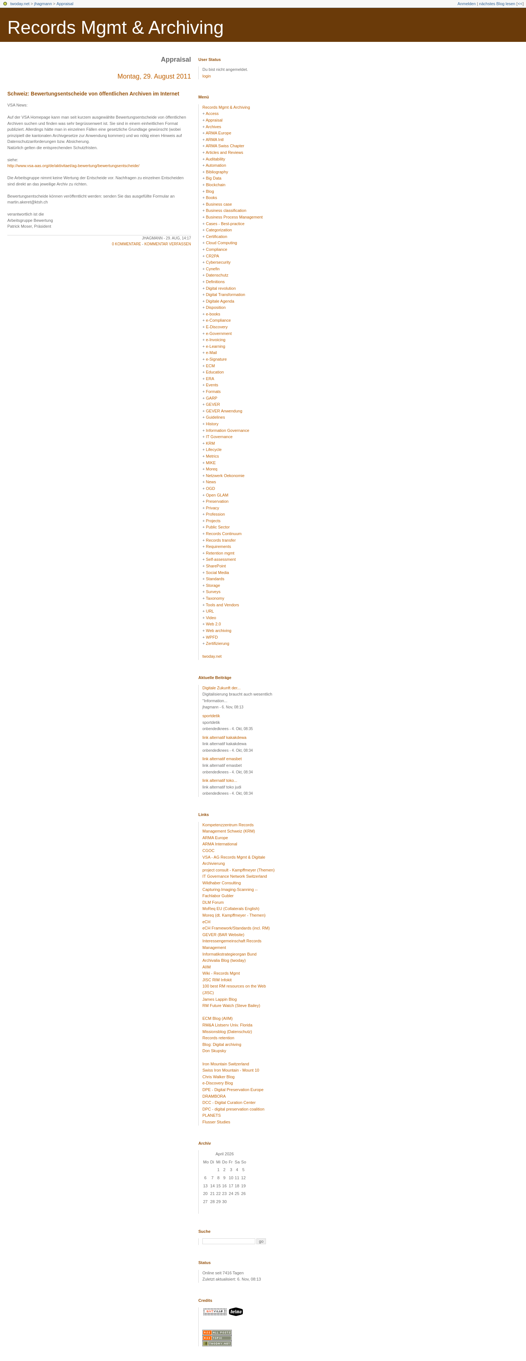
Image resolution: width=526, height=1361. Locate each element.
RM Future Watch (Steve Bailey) (231, 1005)
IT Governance (219, 436)
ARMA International (219, 844)
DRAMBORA (214, 1096)
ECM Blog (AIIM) (217, 1018)
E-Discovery (216, 327)
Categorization (219, 230)
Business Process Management (234, 217)
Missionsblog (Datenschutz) (227, 1031)
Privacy (212, 508)
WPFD (211, 637)
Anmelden (467, 3)
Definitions (215, 281)
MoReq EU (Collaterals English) (230, 908)
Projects (213, 521)
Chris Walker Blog (218, 1077)
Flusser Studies (216, 1122)
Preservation (217, 501)
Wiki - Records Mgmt (221, 973)
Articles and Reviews (224, 152)
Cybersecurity (218, 262)
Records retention (218, 1038)
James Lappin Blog (219, 999)
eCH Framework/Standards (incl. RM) (236, 928)
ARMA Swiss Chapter (225, 146)
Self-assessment (220, 559)
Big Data (213, 178)
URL (210, 611)
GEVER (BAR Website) (223, 934)
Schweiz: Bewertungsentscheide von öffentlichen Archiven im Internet (93, 94)
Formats (213, 391)
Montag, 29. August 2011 (154, 76)
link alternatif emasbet (222, 759)
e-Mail (211, 352)
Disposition (216, 307)
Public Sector (218, 527)
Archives (213, 126)
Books (211, 197)
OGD (210, 488)
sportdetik (211, 716)
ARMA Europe (218, 133)
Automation (216, 165)
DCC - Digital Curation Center (229, 1102)
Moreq (211, 469)
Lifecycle (213, 449)
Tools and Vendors (222, 605)
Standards (215, 579)
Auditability (215, 159)
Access (212, 113)
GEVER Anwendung (224, 411)
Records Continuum (223, 533)
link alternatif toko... (219, 780)
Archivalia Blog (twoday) (224, 960)
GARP (211, 398)
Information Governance (227, 430)
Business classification (226, 210)
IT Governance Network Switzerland (234, 876)
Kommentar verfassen (167, 244)
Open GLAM (217, 495)
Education (215, 372)
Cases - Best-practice (225, 223)
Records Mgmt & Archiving (115, 27)
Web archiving (218, 630)
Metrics (212, 456)
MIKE (211, 463)
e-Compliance (218, 320)
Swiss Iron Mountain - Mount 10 (230, 1070)
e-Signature (216, 359)
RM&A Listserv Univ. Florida (227, 1025)
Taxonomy (215, 598)
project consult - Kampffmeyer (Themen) (238, 870)
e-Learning (215, 346)
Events (212, 385)
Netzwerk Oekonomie (225, 475)
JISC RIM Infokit (216, 980)
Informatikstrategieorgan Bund (229, 954)
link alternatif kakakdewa (224, 737)
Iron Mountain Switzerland (225, 1064)
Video (211, 617)
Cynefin (212, 269)
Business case (219, 204)
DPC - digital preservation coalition (233, 1109)
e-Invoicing (215, 339)
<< (520, 3)
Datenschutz (217, 275)
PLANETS (211, 1115)
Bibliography (217, 172)
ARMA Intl (215, 139)
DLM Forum (213, 902)
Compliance (216, 249)
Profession (215, 514)
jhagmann (43, 3)
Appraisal (65, 3)
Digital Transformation (225, 294)
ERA (210, 378)
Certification (216, 236)
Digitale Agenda (220, 301)
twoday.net (19, 3)
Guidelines (215, 417)
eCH (206, 922)
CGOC (208, 850)
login (206, 76)
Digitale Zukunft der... (221, 688)
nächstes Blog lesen (497, 3)
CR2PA (212, 256)
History (212, 424)
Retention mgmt (220, 553)
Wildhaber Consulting (221, 883)
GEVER (213, 404)
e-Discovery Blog (217, 1083)
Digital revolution (220, 288)
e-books (213, 314)
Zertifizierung (217, 643)
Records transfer (220, 540)
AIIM (206, 967)
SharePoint (216, 566)
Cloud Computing (221, 243)
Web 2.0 (213, 624)
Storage (213, 585)
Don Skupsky (214, 1050)
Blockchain (215, 185)
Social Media (217, 572)
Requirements (218, 546)
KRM (210, 443)
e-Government (218, 333)
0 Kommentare (126, 244)
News (211, 482)
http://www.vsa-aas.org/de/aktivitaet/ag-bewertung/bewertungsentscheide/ (73, 165)
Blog (210, 191)
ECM (210, 366)
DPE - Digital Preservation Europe (232, 1089)
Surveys (213, 591)
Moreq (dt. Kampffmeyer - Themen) (234, 915)
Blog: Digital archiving (221, 1044)
